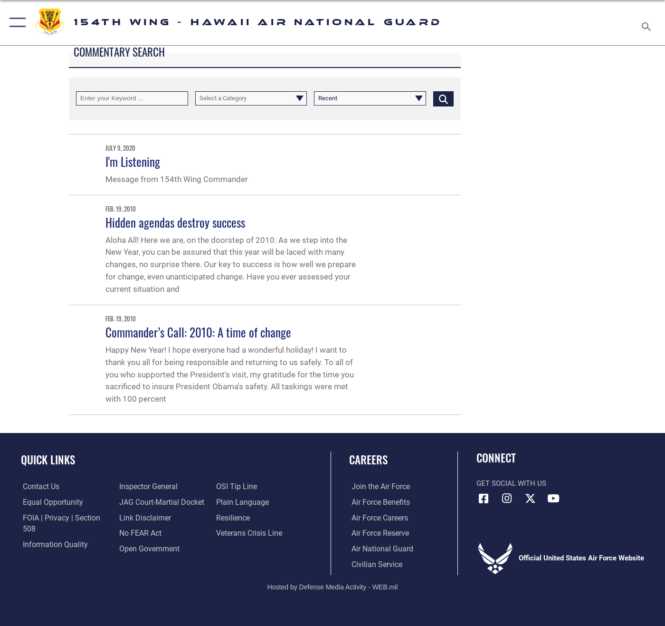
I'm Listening (132, 161)
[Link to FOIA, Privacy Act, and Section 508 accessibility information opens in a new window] (64, 517)
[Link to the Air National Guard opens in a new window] (378, 548)
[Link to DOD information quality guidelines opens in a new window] (51, 533)
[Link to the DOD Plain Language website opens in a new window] (241, 486)
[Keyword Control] (132, 98)
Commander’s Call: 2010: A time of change (198, 332)
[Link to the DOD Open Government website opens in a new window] (147, 533)
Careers (368, 460)
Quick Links (48, 460)
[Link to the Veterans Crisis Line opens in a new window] (249, 517)
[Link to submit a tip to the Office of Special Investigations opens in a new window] (138, 548)
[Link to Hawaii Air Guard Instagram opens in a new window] (507, 498)
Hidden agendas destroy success (175, 222)
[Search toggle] (647, 22)
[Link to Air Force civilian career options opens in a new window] (373, 564)
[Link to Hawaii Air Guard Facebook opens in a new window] (483, 498)
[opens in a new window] (377, 486)
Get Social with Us (511, 483)
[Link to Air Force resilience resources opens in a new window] (233, 502)
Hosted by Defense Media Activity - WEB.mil (332, 586)
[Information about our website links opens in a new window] (143, 502)
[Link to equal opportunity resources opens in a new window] (49, 502)
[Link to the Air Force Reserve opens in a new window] (377, 533)
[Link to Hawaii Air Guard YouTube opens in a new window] (553, 498)
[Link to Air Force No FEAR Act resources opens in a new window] (139, 517)
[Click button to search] (443, 98)
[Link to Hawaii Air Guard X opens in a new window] (530, 498)
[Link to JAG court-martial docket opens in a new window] (159, 486)
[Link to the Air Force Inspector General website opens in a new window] (49, 548)
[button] (15, 22)
